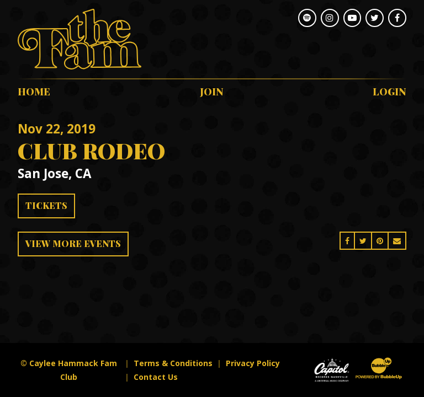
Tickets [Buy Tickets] (46, 205)
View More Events (73, 243)
